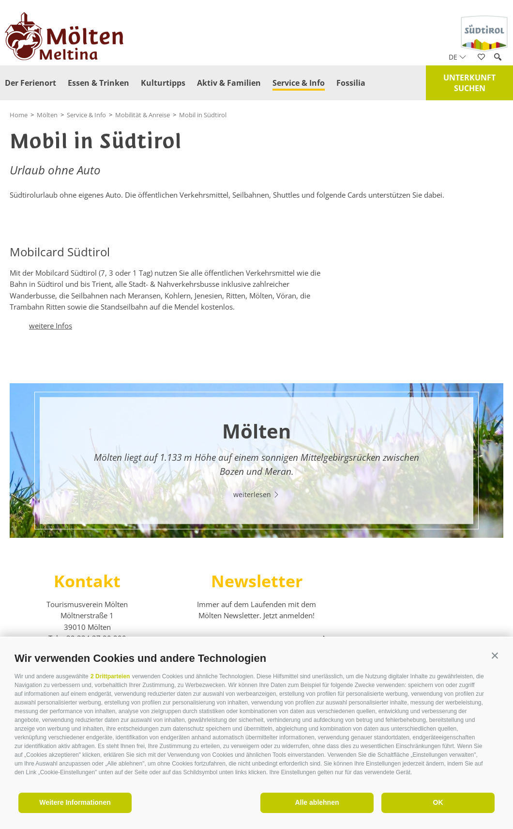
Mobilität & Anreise (142, 114)
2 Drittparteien (110, 676)
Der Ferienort (30, 83)
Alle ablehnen (317, 802)
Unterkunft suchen (469, 83)
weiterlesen (256, 494)
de (457, 57)
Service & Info (298, 83)
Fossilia (350, 83)
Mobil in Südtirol (202, 114)
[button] (494, 655)
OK (438, 802)
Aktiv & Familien (229, 83)
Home (19, 114)
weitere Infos (50, 325)
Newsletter (256, 581)
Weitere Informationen (75, 802)
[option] (256, 460)
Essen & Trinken (98, 83)
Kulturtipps (163, 83)
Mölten (47, 114)
